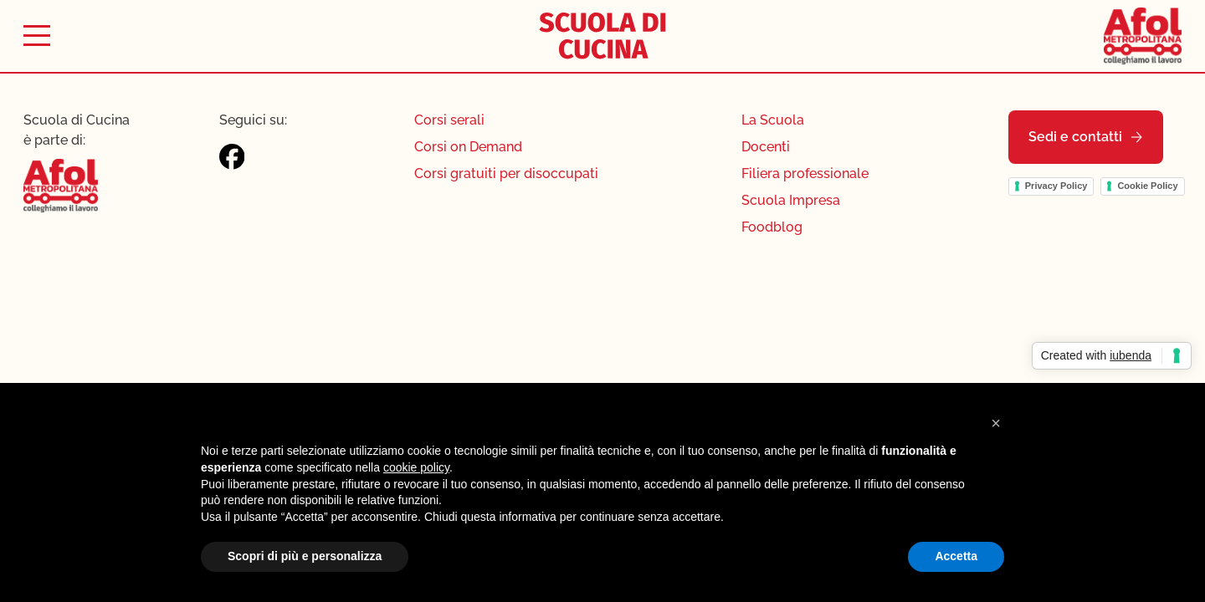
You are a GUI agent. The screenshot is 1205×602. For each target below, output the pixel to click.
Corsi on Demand (468, 147)
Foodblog (771, 227)
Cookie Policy (1147, 186)
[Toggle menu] (36, 35)
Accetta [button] (956, 556)
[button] (995, 423)
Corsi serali (449, 120)
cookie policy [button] (416, 467)
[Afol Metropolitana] (1143, 36)
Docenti (765, 147)
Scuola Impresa (790, 200)
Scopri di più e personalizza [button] (305, 556)
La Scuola (772, 120)
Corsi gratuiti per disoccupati (506, 173)
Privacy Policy (1056, 186)
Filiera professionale (805, 173)
